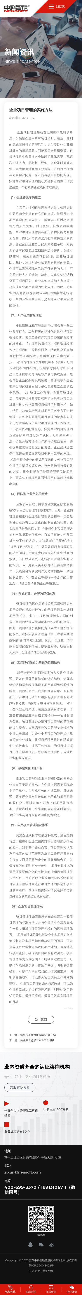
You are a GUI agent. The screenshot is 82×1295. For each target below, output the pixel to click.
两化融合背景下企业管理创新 (37, 1040)
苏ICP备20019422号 (41, 1265)
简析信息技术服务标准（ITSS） (38, 1035)
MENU (57, 6)
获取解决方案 (20, 1088)
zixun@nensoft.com (22, 1172)
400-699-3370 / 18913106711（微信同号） (39, 1190)
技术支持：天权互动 (41, 1270)
